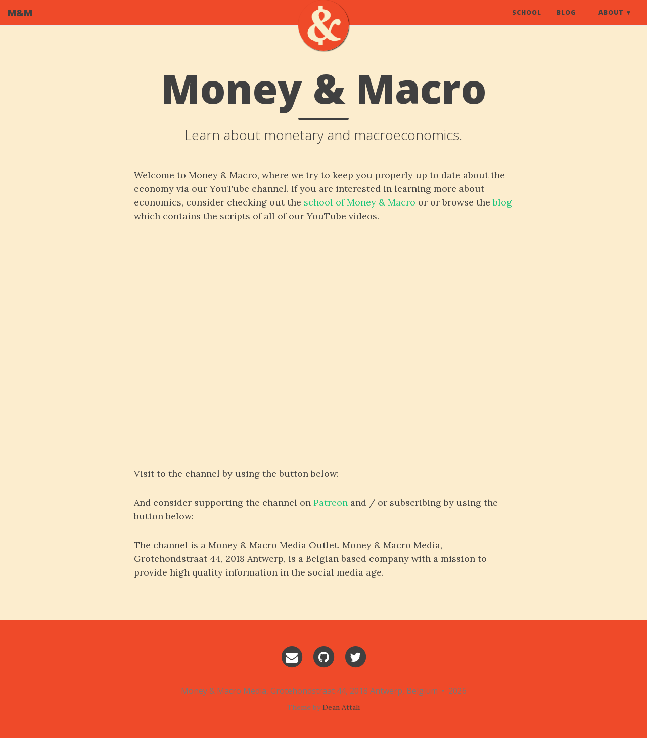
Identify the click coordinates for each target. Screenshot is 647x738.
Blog (566, 22)
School (526, 22)
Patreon (330, 502)
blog (502, 202)
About (611, 22)
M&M (20, 23)
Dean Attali (341, 707)
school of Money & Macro (359, 202)
